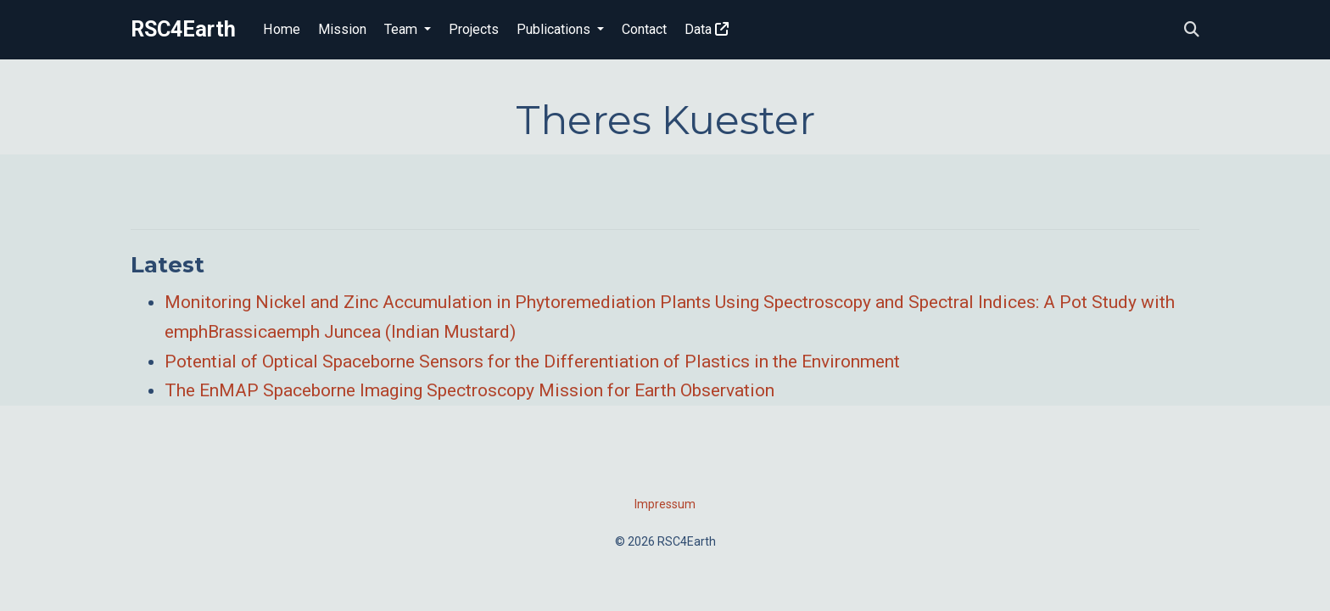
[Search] (1191, 30)
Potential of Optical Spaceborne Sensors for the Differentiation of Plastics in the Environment (532, 361)
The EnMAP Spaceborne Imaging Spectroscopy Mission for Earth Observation (469, 390)
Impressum (665, 504)
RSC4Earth (183, 29)
